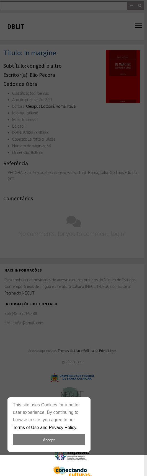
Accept (49, 439)
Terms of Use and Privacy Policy (44, 427)
